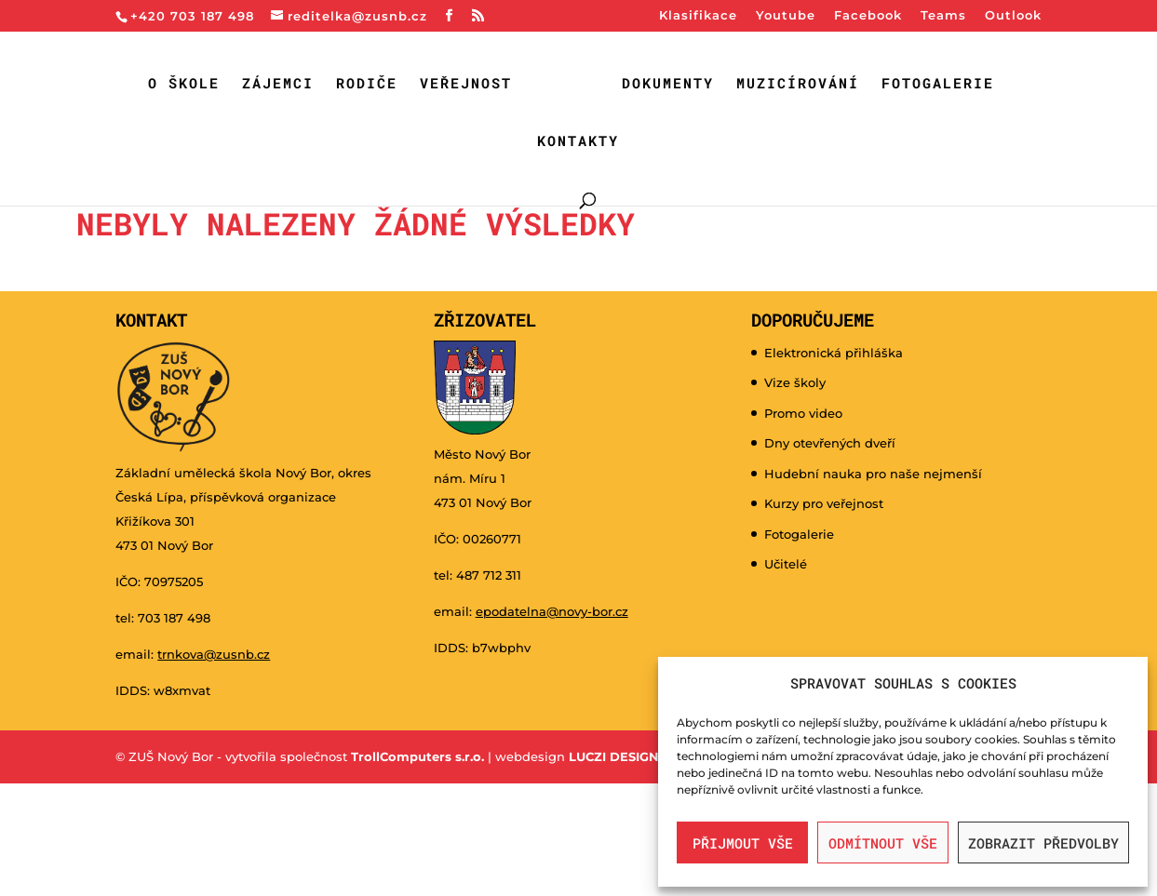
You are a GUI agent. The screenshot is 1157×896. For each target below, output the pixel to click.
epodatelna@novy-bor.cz (552, 611)
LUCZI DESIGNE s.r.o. (632, 756)
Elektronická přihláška (833, 352)
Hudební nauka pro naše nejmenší (873, 473)
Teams (943, 15)
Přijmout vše (743, 843)
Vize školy (795, 382)
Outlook (1013, 15)
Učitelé (785, 563)
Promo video (803, 413)
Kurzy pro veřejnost (823, 503)
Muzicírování (797, 84)
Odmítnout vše (882, 843)
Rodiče (366, 84)
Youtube (785, 15)
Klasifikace (698, 15)
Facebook (868, 15)
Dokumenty (668, 84)
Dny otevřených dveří (829, 442)
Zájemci (278, 84)
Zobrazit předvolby (1043, 843)
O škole (184, 84)
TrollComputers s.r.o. (417, 756)
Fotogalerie (937, 84)
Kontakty (578, 142)
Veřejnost (466, 84)
